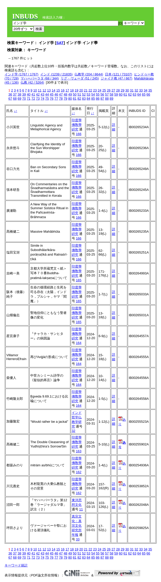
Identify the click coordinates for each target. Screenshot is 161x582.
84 (88, 98)
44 (47, 94)
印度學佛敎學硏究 (77, 124)
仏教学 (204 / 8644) (89, 74)
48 (65, 94)
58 (111, 94)
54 (93, 94)
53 (88, 94)
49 (70, 94)
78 (61, 98)
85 (93, 98)
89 (111, 98)
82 (79, 98)
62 (129, 94)
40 (28, 94)
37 (15, 94)
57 (107, 94)
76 (51, 98)
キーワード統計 (16, 565)
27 (113, 90)
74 (42, 98)
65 (143, 94)
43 (42, 94)
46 (56, 94)
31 (132, 90)
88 (107, 98)
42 (38, 94)
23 (95, 90)
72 (33, 98)
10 (35, 90)
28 (118, 90)
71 (28, 98)
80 (70, 98)
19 (76, 90)
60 (120, 94)
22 (90, 90)
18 (72, 90)
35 (150, 90)
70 (24, 98)
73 (38, 98)
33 (141, 90)
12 (44, 90)
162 (78, 472)
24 (99, 90)
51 (79, 94)
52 (84, 94)
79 (65, 98)
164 (78, 343)
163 (78, 451)
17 (67, 90)
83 (84, 98)
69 (19, 98)
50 (74, 94)
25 (104, 90)
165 (78, 280)
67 (10, 98)
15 (58, 90)
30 (127, 90)
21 (85, 90)
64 (139, 94)
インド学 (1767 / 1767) (21, 74)
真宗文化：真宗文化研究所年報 (77, 525)
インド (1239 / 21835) (56, 74)
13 (49, 90)
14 (53, 90)
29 (122, 90)
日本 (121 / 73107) (118, 74)
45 (51, 94)
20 (81, 90)
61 (125, 94)
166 (78, 134)
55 (97, 94)
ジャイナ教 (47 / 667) (116, 78)
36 (10, 94)
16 (62, 90)
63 (134, 94)
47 (61, 94)
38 (19, 94)
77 (56, 98)
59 (116, 94)
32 (136, 90)
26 (108, 90)
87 (102, 98)
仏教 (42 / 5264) (32, 82)
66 (148, 94)
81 (74, 98)
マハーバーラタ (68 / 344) (40, 78)
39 (24, 94)
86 (97, 98)
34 (145, 90)
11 (39, 90)
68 (15, 98)
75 (47, 98)
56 (102, 94)
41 (33, 94)
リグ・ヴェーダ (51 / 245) (80, 78)
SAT (60, 43)
